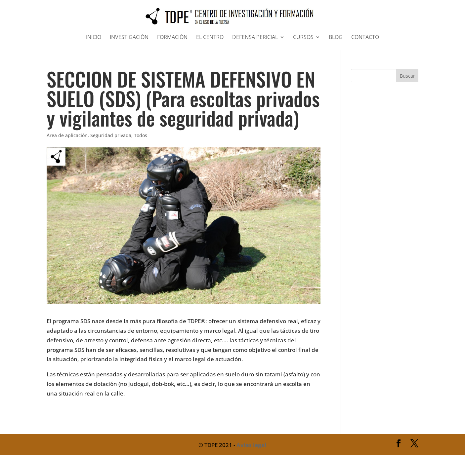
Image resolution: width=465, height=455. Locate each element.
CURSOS (303, 38)
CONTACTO (365, 38)
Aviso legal (251, 445)
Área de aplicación (67, 135)
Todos (140, 135)
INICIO (93, 38)
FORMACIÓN (172, 38)
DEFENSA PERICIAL (255, 38)
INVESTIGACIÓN (129, 38)
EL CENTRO (210, 38)
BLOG (336, 38)
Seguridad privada (110, 135)
